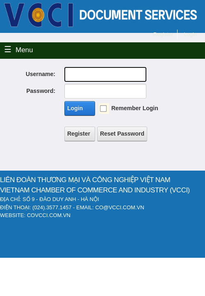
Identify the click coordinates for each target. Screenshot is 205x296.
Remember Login (134, 108)
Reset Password (122, 133)
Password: (40, 91)
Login (75, 108)
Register (78, 133)
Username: (40, 74)
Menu (24, 50)
